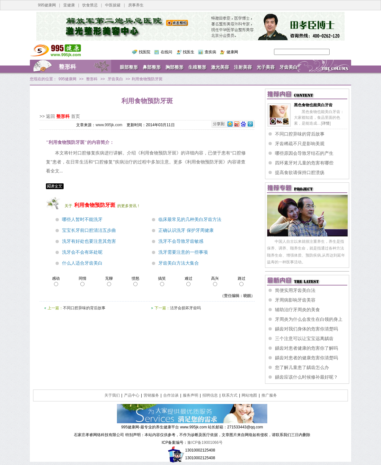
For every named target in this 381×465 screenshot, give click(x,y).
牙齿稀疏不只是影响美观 (299, 143)
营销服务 (151, 395)
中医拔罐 (112, 5)
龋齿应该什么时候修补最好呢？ (306, 377)
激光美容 (220, 67)
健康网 (232, 52)
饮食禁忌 (90, 5)
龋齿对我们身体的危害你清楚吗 (306, 328)
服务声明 (190, 395)
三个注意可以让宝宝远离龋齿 (304, 338)
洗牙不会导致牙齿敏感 (180, 241)
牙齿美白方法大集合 (178, 263)
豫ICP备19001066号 (204, 442)
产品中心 (131, 395)
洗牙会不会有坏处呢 (82, 252)
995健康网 (47, 5)
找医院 (144, 52)
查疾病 (210, 52)
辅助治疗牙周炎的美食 (297, 309)
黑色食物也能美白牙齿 (313, 105)
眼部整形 (129, 67)
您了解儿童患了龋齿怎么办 (302, 367)
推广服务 (269, 395)
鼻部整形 (152, 67)
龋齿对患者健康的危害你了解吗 (306, 348)
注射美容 (243, 67)
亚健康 (69, 5)
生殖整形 (197, 67)
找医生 (188, 52)
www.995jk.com (108, 125)
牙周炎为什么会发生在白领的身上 (308, 319)
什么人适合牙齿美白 (82, 263)
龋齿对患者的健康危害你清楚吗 (306, 357)
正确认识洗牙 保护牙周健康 (186, 230)
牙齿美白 (288, 67)
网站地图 (249, 395)
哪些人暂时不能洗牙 (82, 219)
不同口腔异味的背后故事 (84, 308)
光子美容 (266, 67)
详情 (326, 123)
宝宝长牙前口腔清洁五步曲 (89, 230)
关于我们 (112, 395)
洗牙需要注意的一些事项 (183, 252)
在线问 (166, 52)
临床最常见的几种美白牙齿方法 (189, 219)
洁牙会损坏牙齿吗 (185, 308)
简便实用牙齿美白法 (295, 290)
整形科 (67, 67)
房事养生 (136, 5)
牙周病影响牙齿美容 (295, 300)
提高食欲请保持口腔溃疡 (299, 172)
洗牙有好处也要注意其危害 (89, 241)
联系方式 (229, 395)
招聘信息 (210, 395)
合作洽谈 (171, 395)
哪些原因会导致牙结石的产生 (304, 153)
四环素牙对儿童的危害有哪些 (304, 162)
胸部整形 (174, 67)
